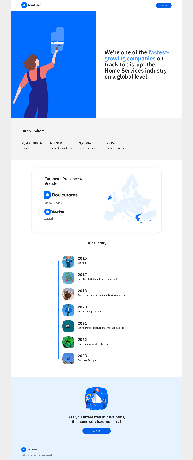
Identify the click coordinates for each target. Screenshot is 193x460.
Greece (48, 202)
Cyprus (58, 202)
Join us (163, 5)
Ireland (48, 218)
